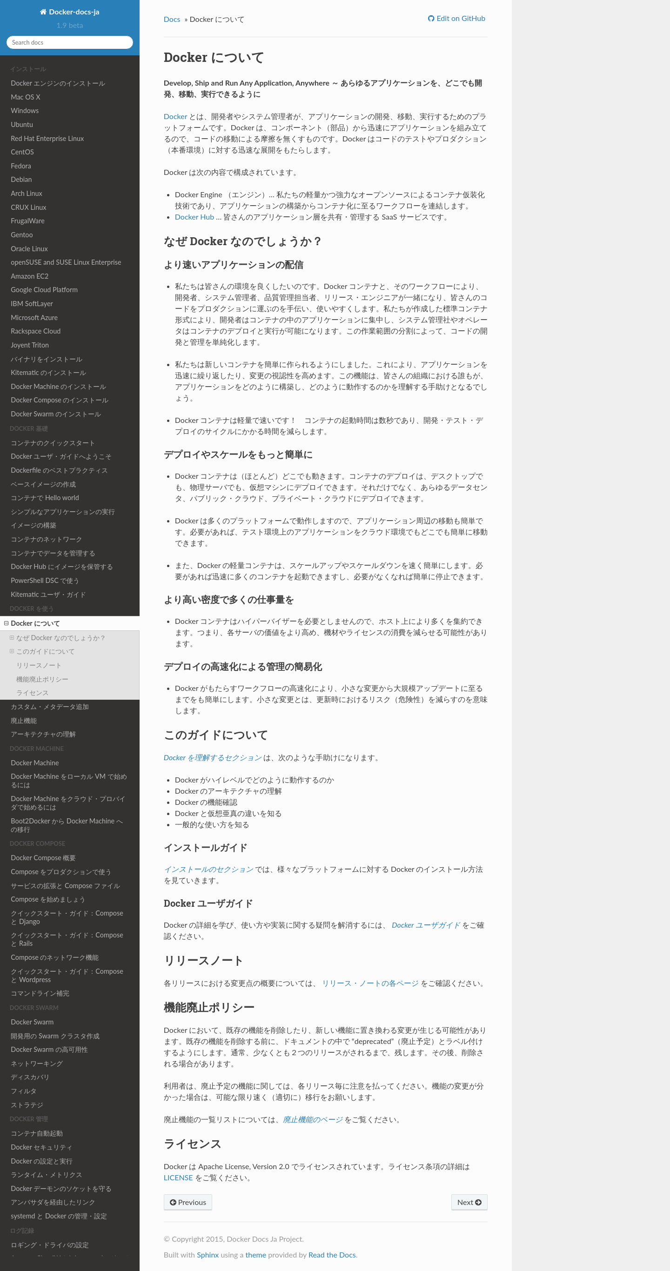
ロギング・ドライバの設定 (50, 1245)
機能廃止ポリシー (42, 679)
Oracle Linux (29, 249)
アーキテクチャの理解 (43, 734)
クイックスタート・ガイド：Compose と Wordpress (67, 975)
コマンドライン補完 (40, 993)
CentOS (22, 152)
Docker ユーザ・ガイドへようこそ (61, 456)
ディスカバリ (30, 1077)
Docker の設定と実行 (42, 1161)
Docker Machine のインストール (58, 386)
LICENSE (178, 1177)
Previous (188, 1201)
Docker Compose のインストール (59, 400)
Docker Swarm (32, 1022)
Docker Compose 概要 (43, 858)
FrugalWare (28, 221)
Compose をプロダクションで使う (61, 872)
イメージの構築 (33, 525)
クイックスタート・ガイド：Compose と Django (67, 917)
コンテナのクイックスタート (53, 443)
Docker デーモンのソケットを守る (61, 1188)
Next (469, 1201)
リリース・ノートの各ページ (370, 982)
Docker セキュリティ (42, 1147)
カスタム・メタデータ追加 (50, 706)
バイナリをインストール (46, 359)
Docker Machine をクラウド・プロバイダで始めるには (68, 803)
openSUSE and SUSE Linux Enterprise (66, 262)
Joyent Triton (30, 345)
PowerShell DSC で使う (45, 580)
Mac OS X (25, 97)
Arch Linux (26, 193)
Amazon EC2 (29, 276)
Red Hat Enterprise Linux (47, 138)
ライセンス (32, 692)
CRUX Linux (28, 207)
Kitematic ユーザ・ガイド (48, 594)
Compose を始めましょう (48, 899)
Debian (21, 179)
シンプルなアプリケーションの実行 (63, 511)
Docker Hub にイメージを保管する (62, 566)
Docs (172, 18)
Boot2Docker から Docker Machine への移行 (67, 825)
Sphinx (208, 1254)
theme (255, 1254)
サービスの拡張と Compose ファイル (65, 886)
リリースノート (39, 665)
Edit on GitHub (460, 17)
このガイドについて (42, 651)
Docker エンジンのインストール (58, 83)
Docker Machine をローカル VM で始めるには (69, 780)
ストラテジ (27, 1105)
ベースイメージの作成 (43, 484)
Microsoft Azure (34, 317)
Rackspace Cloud (35, 331)
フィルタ (24, 1091)
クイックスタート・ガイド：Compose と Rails (67, 939)
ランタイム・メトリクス (46, 1174)
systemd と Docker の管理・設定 (59, 1216)
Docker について (32, 623)
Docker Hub (194, 216)
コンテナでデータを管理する (53, 553)
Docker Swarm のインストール (56, 414)
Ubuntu (22, 124)
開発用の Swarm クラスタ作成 (55, 1036)
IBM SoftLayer (32, 304)
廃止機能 (24, 720)
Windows (25, 110)
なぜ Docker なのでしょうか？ (58, 638)
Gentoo (22, 235)
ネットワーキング (37, 1063)
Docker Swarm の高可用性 (49, 1049)
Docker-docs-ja (73, 11)
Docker (175, 116)
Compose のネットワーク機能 (55, 957)
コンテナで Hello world (45, 498)
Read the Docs (332, 1254)
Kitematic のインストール (48, 372)
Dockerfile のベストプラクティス (59, 470)
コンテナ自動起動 (37, 1133)
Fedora (21, 166)
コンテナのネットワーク (46, 539)
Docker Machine (35, 763)
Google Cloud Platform (44, 290)
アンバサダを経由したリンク (53, 1202)
